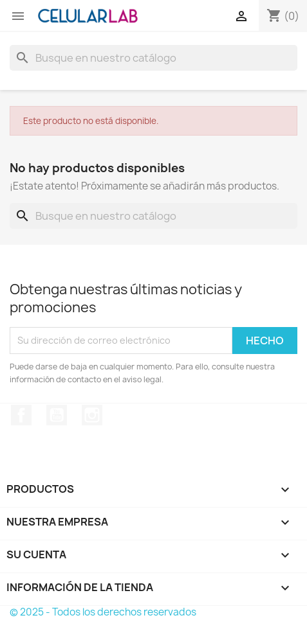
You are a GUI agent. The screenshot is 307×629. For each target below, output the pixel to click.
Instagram (92, 415)
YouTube (56, 415)
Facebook (21, 415)
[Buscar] (153, 58)
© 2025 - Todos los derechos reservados (103, 612)
